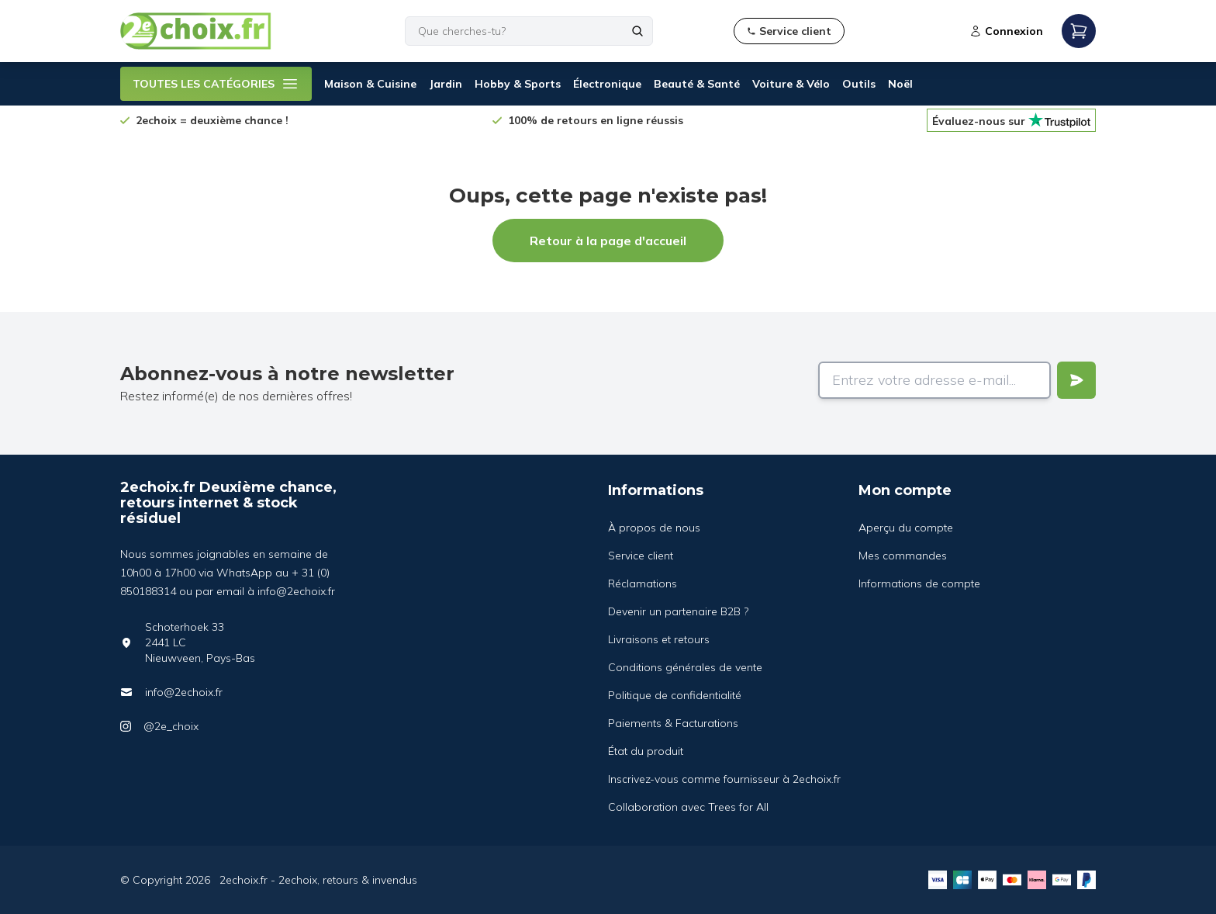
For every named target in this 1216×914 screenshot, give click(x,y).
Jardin (445, 84)
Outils (859, 84)
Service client (640, 556)
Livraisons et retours (659, 639)
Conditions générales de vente (685, 667)
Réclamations (642, 583)
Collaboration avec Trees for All (688, 807)
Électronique (607, 84)
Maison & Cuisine (370, 84)
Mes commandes (902, 556)
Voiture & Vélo (791, 84)
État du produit (645, 751)
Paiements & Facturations (673, 723)
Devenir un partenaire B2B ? (678, 611)
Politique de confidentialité (674, 695)
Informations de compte (919, 583)
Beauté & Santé (697, 84)
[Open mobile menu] (1079, 31)
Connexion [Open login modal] (1006, 31)
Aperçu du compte (905, 528)
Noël (900, 84)
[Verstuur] (1076, 380)
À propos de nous (654, 528)
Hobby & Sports (518, 84)
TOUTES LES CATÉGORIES (216, 83)
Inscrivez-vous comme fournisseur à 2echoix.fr (724, 779)
